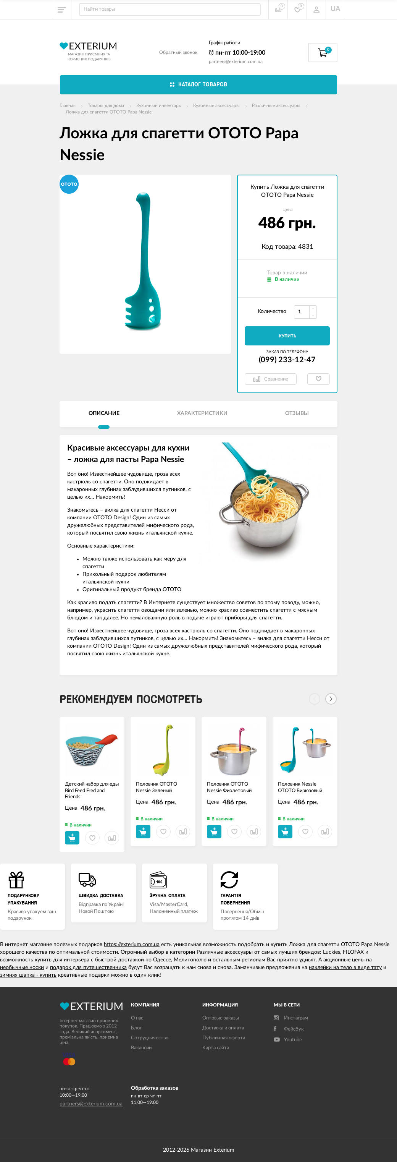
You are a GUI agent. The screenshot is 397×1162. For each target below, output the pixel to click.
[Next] (331, 699)
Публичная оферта (223, 1038)
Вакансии (141, 1047)
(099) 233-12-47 (287, 360)
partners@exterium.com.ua (236, 61)
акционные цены (344, 960)
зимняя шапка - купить (28, 975)
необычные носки (22, 967)
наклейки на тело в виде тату (345, 967)
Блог (136, 1028)
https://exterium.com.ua (132, 944)
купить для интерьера (62, 960)
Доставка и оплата (223, 1028)
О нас (137, 1018)
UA (336, 9)
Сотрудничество (149, 1038)
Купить (287, 336)
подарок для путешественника (88, 967)
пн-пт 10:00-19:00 (237, 53)
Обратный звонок (178, 52)
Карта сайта (215, 1047)
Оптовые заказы (220, 1018)
